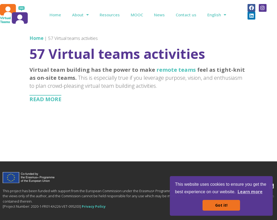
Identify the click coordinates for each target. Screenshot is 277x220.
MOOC (137, 14)
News (159, 14)
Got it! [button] (221, 205)
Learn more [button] (250, 192)
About (80, 15)
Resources (110, 14)
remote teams (176, 69)
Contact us (186, 14)
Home (55, 14)
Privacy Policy (94, 206)
